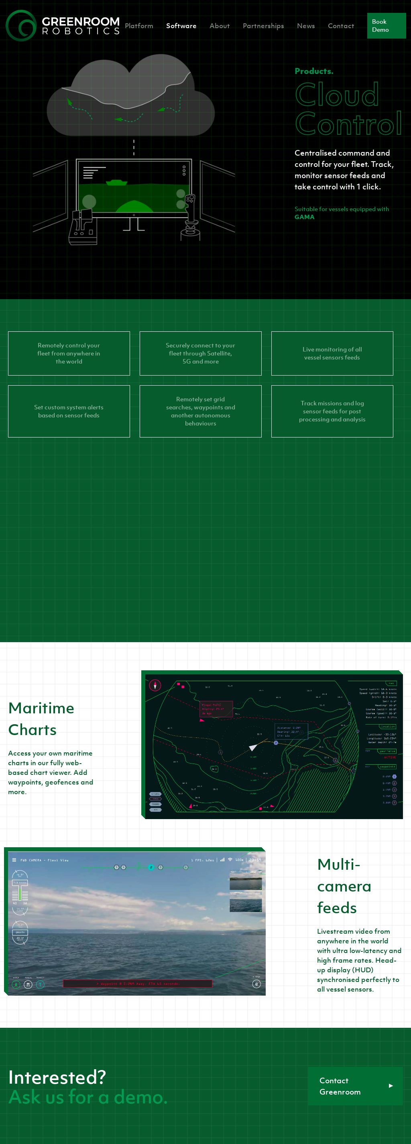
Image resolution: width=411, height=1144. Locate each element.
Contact (341, 25)
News (306, 25)
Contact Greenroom (356, 1086)
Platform (139, 25)
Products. (314, 70)
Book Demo (380, 25)
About (220, 25)
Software (181, 25)
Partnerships (263, 25)
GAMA (305, 217)
